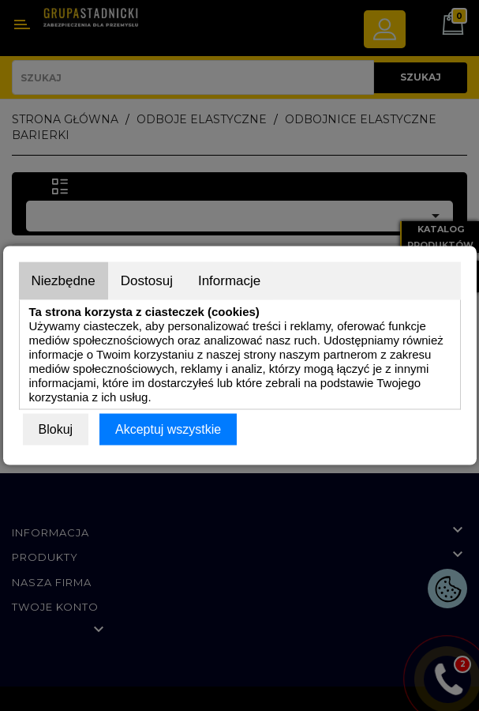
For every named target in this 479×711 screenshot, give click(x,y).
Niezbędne (63, 280)
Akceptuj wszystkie (168, 429)
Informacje (229, 280)
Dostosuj (147, 280)
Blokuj (56, 429)
